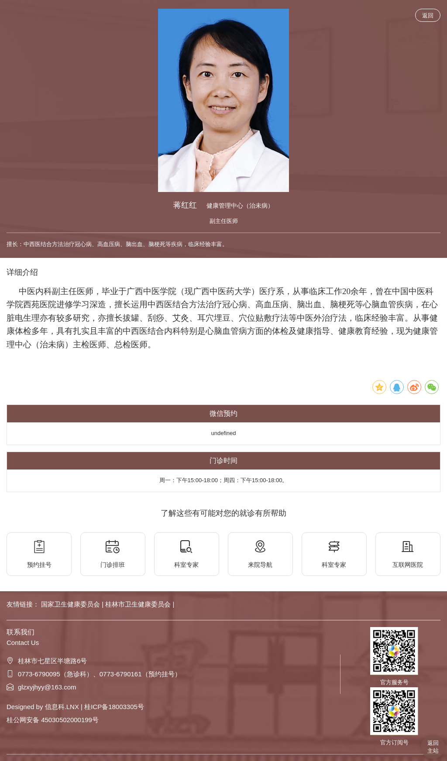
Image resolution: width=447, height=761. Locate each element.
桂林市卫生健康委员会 (138, 604)
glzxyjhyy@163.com (41, 687)
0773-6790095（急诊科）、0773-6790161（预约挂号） (94, 674)
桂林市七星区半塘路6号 (47, 661)
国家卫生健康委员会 (71, 604)
